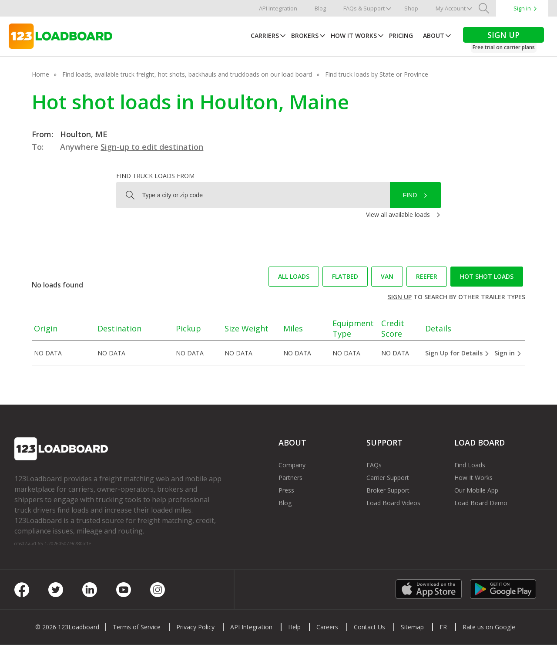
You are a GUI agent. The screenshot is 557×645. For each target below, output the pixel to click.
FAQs (374, 465)
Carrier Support (387, 477)
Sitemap (412, 627)
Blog (320, 8)
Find (410, 195)
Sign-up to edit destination (152, 147)
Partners (290, 477)
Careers (327, 627)
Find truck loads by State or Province (376, 74)
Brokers (305, 35)
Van (387, 276)
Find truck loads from (155, 176)
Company (291, 465)
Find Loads (469, 465)
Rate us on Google (489, 627)
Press (286, 490)
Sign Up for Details (457, 353)
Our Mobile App (476, 490)
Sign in (522, 8)
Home (40, 74)
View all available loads (398, 214)
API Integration (278, 8)
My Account (451, 8)
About (433, 35)
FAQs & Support (364, 8)
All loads (293, 276)
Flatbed (345, 276)
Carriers (265, 35)
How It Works (354, 35)
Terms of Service (137, 627)
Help (294, 627)
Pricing (401, 35)
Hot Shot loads (486, 276)
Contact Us (369, 627)
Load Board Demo (480, 503)
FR (443, 627)
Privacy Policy (195, 627)
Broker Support (387, 490)
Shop (411, 8)
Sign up (400, 297)
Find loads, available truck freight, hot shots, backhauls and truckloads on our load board (187, 74)
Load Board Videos (393, 503)
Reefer (426, 276)
